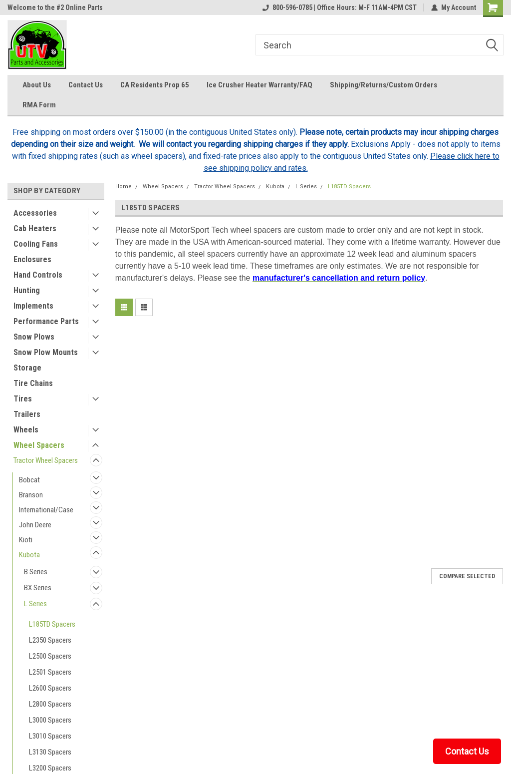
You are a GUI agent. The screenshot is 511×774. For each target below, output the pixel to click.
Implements (33, 306)
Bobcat (29, 479)
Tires (22, 398)
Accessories (35, 213)
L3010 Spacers (50, 736)
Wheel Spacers (38, 445)
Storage (27, 368)
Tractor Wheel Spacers (45, 460)
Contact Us (85, 84)
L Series (35, 603)
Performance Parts (46, 321)
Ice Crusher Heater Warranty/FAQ (259, 84)
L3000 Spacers (50, 720)
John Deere (35, 524)
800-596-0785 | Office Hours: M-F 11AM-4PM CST (339, 7)
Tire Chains (33, 383)
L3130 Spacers (50, 752)
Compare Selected (467, 576)
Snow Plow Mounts (45, 352)
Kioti (25, 539)
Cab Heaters (34, 228)
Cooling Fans (35, 244)
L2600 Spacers (50, 688)
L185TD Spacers (52, 624)
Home (123, 186)
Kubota (29, 554)
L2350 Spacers (50, 640)
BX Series (37, 587)
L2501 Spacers (50, 672)
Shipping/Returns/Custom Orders (383, 84)
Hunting (26, 290)
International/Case (46, 509)
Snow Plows (33, 337)
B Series (35, 571)
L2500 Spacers (50, 656)
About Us (36, 84)
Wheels (25, 429)
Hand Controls (37, 275)
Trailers (26, 414)
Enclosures (32, 259)
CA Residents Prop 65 (154, 84)
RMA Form (39, 104)
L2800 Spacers (50, 704)
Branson (31, 494)
